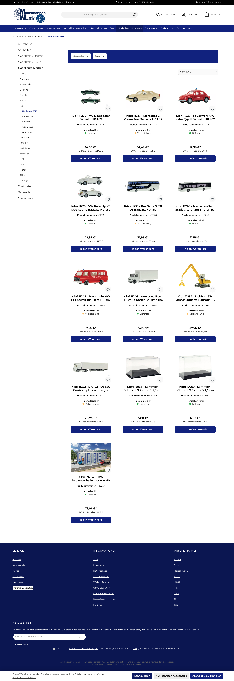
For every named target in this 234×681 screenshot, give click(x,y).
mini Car (24, 153)
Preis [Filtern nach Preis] (100, 56)
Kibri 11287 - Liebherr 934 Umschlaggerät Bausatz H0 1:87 (195, 299)
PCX (22, 164)
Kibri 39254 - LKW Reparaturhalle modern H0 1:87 (91, 482)
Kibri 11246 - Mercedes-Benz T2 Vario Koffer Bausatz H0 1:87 (143, 299)
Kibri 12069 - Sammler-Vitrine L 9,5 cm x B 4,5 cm (195, 391)
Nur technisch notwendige (171, 675)
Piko (176, 588)
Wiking (24, 180)
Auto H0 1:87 (28, 116)
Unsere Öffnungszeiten (210, 2)
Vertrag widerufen (23, 588)
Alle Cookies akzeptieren (206, 675)
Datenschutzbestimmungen (83, 648)
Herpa (23, 100)
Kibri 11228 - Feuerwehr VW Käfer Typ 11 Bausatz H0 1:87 (195, 117)
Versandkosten (101, 576)
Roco (176, 593)
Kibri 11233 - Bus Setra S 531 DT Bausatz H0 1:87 (143, 208)
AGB (95, 559)
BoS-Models (26, 84)
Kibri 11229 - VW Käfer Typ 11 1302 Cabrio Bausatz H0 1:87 (90, 208)
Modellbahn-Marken (30, 56)
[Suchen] (134, 15)
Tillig (22, 175)
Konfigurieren (142, 675)
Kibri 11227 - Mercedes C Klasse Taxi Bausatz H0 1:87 (143, 117)
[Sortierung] (198, 72)
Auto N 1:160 (27, 121)
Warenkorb (19, 565)
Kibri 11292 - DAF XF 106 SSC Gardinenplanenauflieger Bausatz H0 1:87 (90, 391)
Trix (176, 605)
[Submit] (79, 637)
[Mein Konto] (190, 14)
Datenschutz (100, 570)
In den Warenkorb (90, 159)
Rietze (23, 169)
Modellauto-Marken (30, 68)
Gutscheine (25, 44)
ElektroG (98, 605)
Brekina (24, 89)
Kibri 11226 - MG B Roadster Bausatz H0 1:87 (91, 117)
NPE (22, 159)
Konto (16, 570)
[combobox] (96, 15)
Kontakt (17, 559)
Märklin (24, 143)
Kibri (22, 105)
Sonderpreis (25, 198)
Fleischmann (181, 570)
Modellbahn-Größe (29, 62)
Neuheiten (24, 50)
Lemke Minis (26, 132)
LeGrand (24, 137)
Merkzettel (18, 576)
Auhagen (24, 79)
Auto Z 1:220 (27, 127)
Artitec (23, 73)
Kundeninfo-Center (103, 593)
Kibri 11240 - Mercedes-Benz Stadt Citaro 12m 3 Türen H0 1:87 (195, 208)
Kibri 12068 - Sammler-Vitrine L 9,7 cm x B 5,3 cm (142, 391)
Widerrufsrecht (101, 582)
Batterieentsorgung (104, 599)
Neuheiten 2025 (29, 111)
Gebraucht (24, 192)
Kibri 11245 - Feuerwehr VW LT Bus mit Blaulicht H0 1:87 (90, 299)
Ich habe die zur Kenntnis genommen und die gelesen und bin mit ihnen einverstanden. (118, 648)
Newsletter (18, 582)
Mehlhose (25, 148)
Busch (23, 95)
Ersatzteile (24, 186)
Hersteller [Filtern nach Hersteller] (81, 56)
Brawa (177, 559)
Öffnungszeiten (101, 588)
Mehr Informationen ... (24, 677)
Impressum (99, 565)
